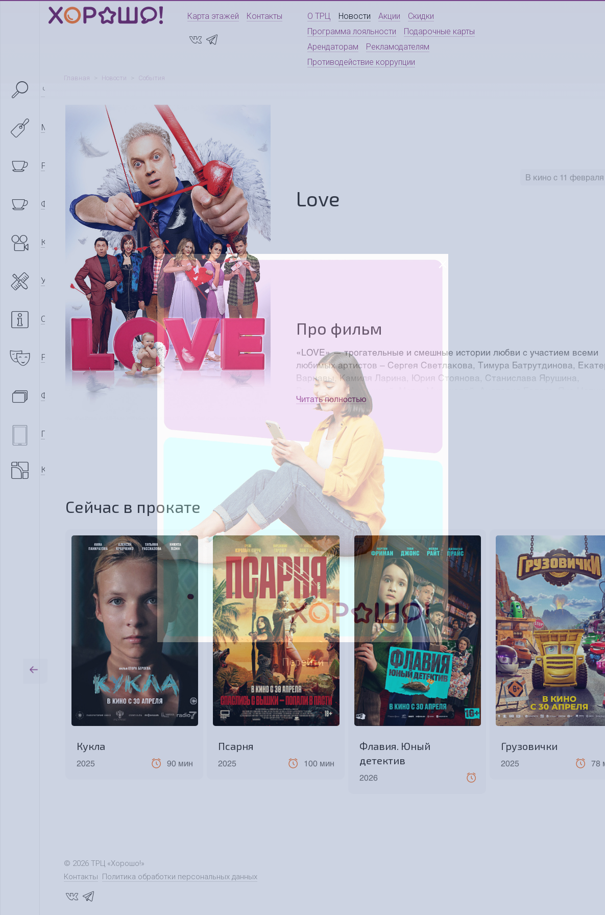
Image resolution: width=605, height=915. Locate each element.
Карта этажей (213, 16)
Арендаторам (332, 47)
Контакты (264, 16)
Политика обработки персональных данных (179, 876)
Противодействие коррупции (361, 62)
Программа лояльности (351, 31)
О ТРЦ (319, 16)
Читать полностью (331, 399)
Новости (354, 16)
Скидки (421, 16)
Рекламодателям (397, 47)
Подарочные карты (439, 31)
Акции (389, 16)
